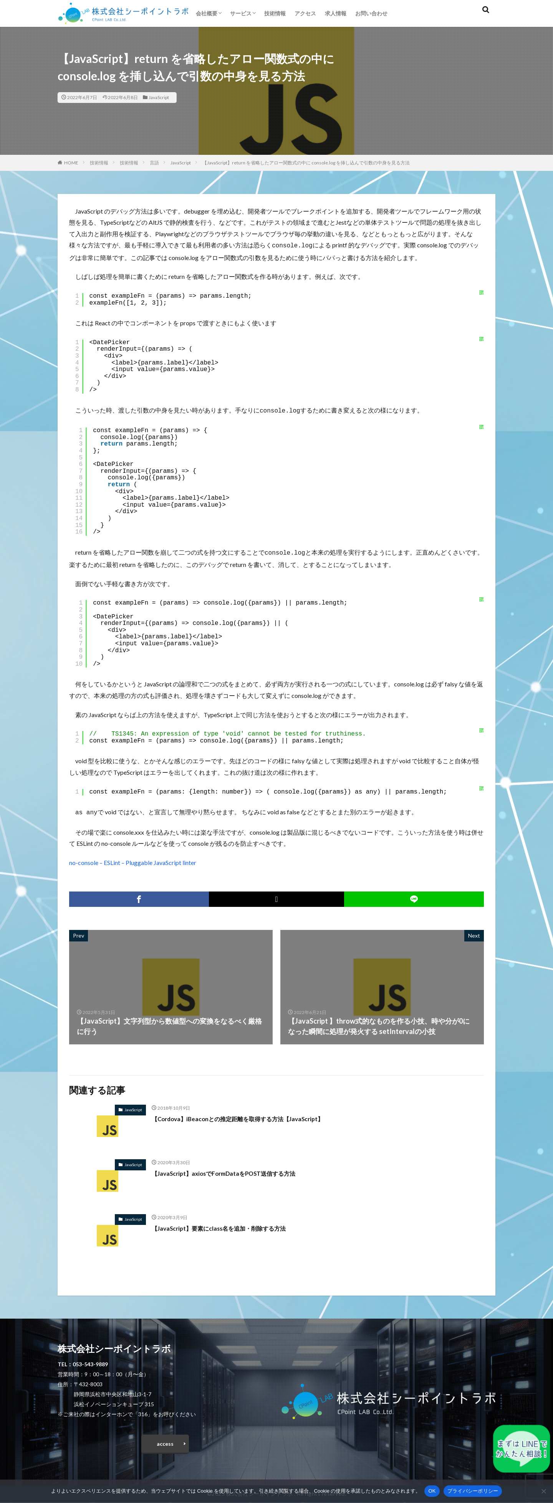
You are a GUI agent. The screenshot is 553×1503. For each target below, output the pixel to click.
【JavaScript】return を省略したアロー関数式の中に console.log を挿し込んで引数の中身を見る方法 (306, 163)
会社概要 (206, 13)
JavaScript (159, 97)
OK (431, 1491)
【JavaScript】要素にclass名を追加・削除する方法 (231, 1225)
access (165, 1442)
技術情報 (275, 13)
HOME (71, 163)
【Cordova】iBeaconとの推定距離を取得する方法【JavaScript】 (253, 1115)
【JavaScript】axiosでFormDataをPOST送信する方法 (236, 1170)
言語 (154, 163)
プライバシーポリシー (472, 1491)
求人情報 (335, 13)
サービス (241, 13)
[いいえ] (543, 1491)
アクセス (305, 13)
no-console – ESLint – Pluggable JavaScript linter (132, 859)
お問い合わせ (371, 13)
